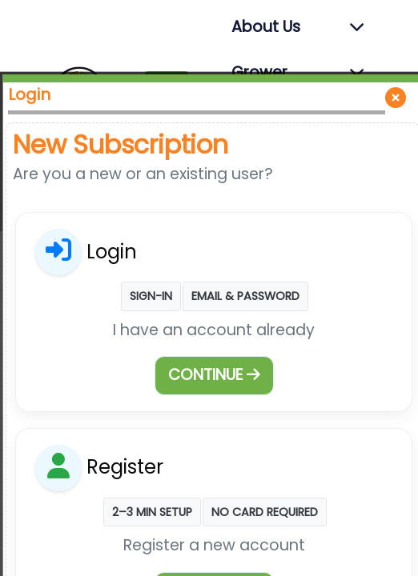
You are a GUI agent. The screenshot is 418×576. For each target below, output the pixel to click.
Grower (259, 72)
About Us (265, 27)
